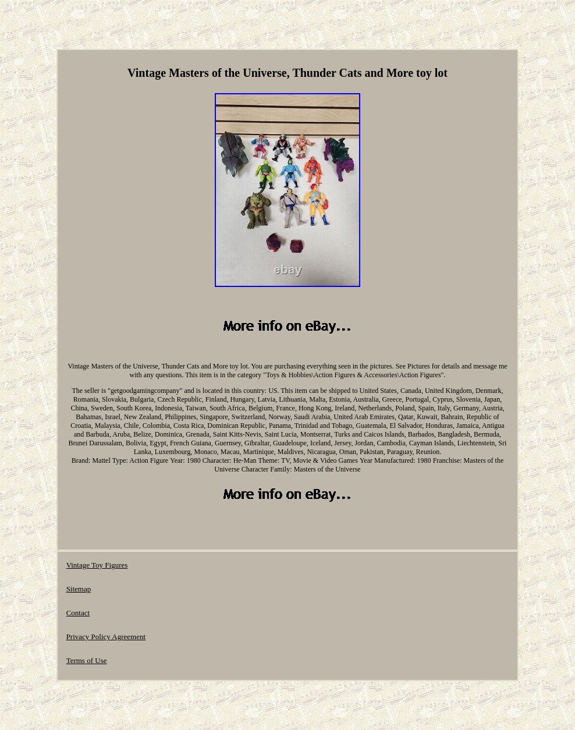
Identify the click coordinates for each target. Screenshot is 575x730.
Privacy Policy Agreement (105, 636)
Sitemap (78, 588)
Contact (78, 612)
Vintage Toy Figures (97, 565)
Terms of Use (86, 660)
